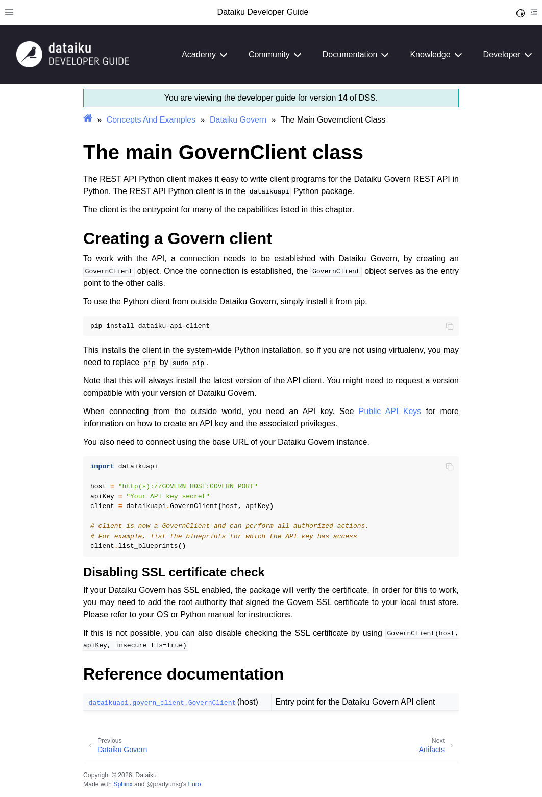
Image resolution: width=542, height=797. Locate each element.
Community (269, 54)
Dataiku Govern (238, 119)
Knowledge (430, 54)
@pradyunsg (164, 784)
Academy (199, 54)
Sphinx (122, 784)
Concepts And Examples (151, 119)
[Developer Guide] (72, 64)
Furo (194, 784)
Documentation (350, 54)
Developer (502, 54)
